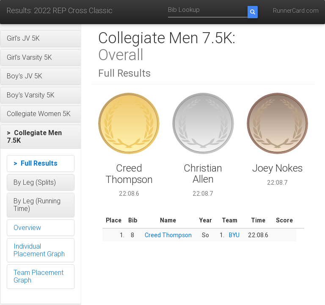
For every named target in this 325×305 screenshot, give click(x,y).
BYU (234, 235)
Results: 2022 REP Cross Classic (59, 10)
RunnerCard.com (296, 10)
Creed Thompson (168, 235)
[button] (40, 38)
